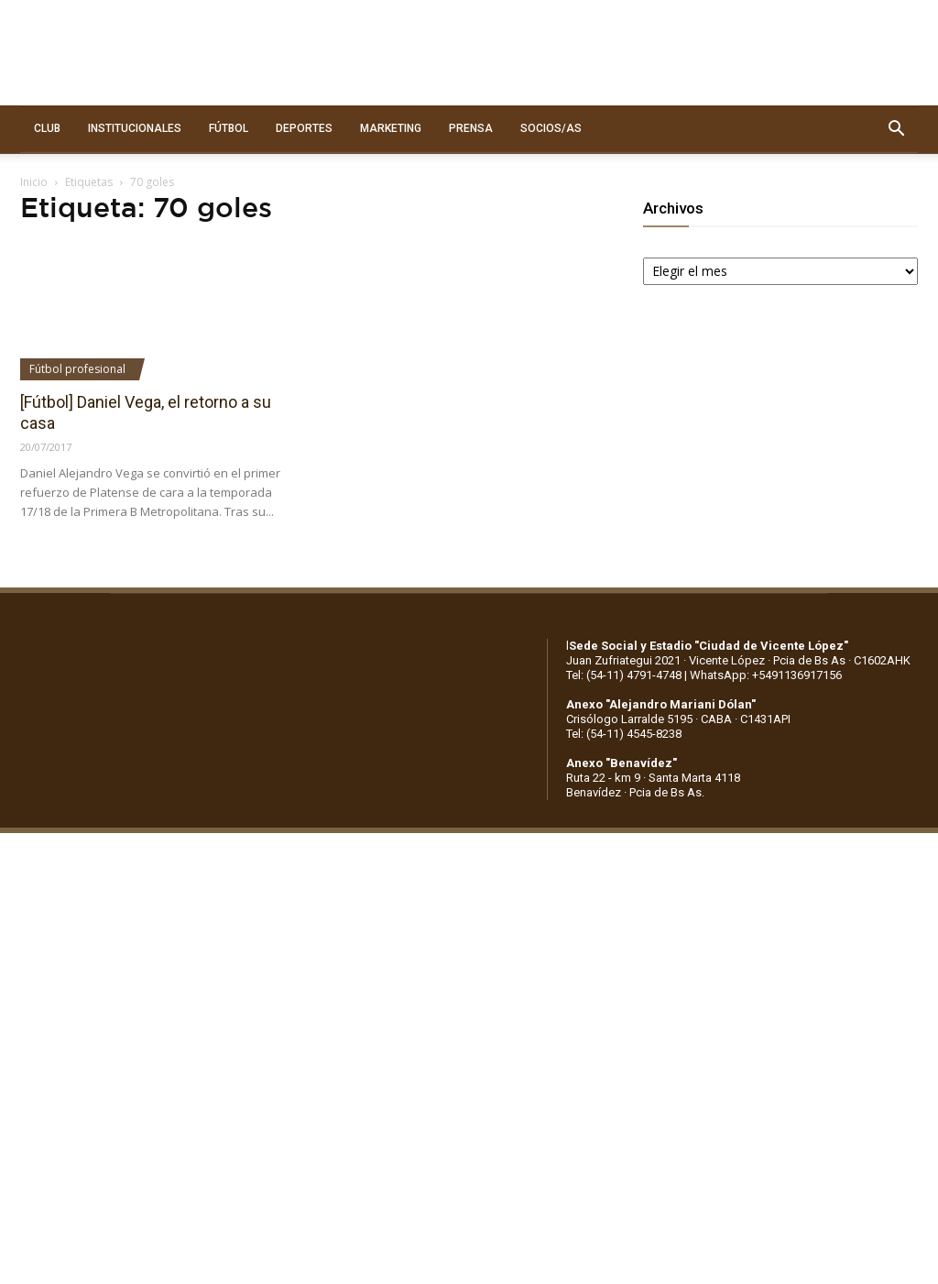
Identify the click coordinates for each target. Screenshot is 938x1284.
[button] (896, 129)
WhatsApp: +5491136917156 (766, 675)
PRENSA (471, 128)
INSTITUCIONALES (134, 128)
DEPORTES (304, 128)
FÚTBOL (228, 128)
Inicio (34, 182)
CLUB (47, 128)
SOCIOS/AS (551, 128)
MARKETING (390, 128)
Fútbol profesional (77, 369)
